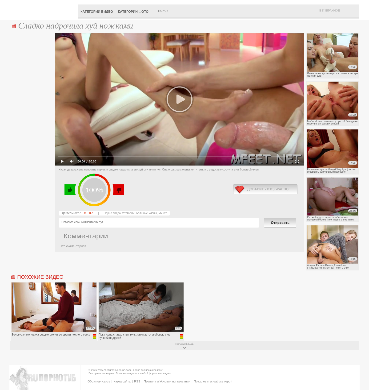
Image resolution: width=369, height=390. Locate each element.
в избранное (265, 189)
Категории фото (133, 11)
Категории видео (96, 11)
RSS (137, 381)
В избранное (329, 10)
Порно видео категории (119, 213)
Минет (162, 213)
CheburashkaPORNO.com (44, 10)
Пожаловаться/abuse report (213, 381)
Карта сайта (121, 381)
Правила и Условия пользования (167, 381)
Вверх (360, 367)
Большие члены (146, 213)
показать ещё (184, 344)
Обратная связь (99, 381)
